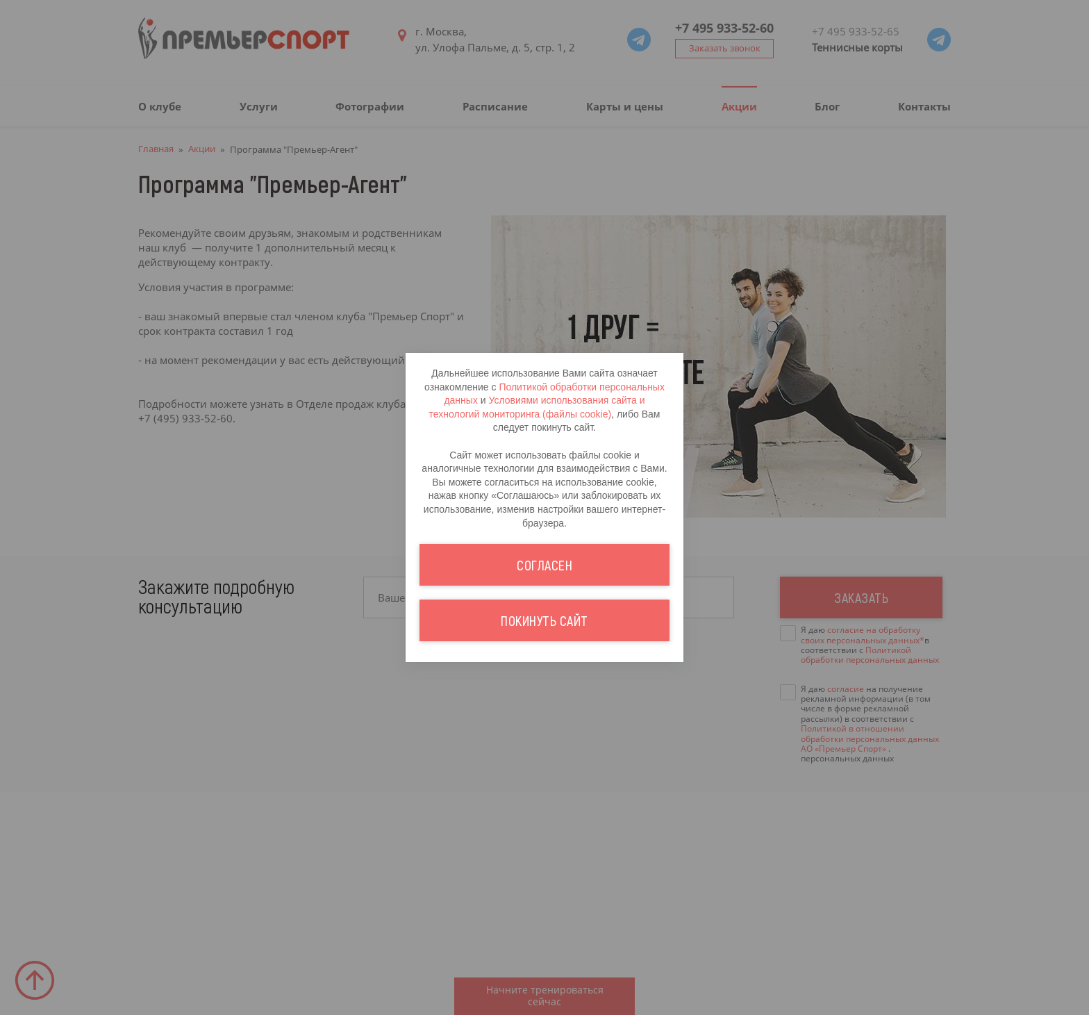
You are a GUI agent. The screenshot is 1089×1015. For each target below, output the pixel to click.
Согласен (544, 564)
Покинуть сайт (544, 620)
